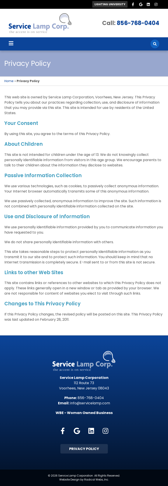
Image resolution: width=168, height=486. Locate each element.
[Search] (154, 44)
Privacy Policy (84, 448)
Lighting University (109, 4)
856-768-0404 (138, 23)
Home (9, 81)
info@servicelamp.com (90, 403)
